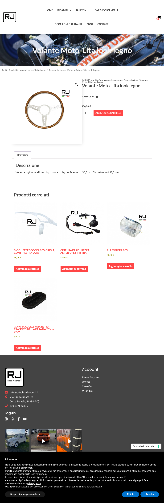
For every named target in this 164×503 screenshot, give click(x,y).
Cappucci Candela (107, 10)
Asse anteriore (57, 70)
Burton (83, 10)
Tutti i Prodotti (10, 70)
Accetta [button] (150, 494)
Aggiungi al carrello (108, 113)
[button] (76, 84)
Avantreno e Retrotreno (33, 70)
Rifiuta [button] (130, 494)
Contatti (103, 24)
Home (49, 10)
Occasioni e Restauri (68, 24)
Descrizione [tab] (22, 154)
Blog (89, 24)
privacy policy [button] (34, 483)
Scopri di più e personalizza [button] (25, 494)
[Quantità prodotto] (86, 113)
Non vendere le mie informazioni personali (104, 477)
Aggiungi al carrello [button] (28, 268)
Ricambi (64, 10)
